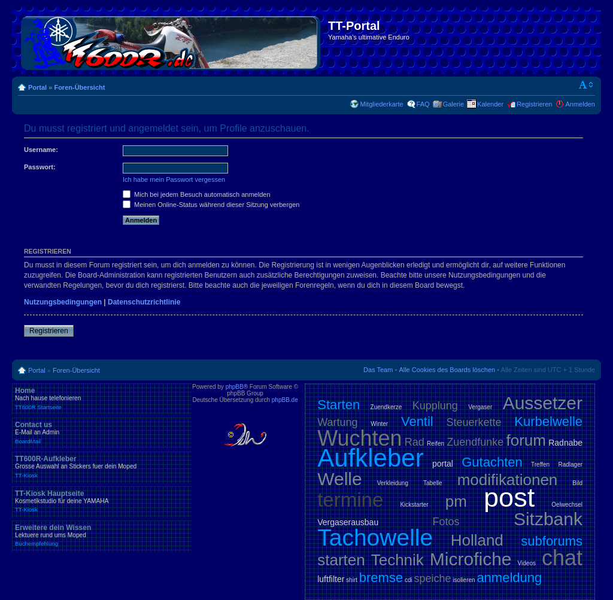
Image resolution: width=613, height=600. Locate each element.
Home (102, 398)
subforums (551, 541)
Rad (414, 442)
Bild (577, 483)
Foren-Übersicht (79, 87)
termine (350, 500)
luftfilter (330, 579)
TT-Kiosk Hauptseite (102, 501)
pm (456, 501)
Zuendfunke (475, 442)
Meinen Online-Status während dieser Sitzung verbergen (211, 204)
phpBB (235, 386)
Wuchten (359, 438)
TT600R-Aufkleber (102, 467)
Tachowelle (375, 537)
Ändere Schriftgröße (586, 85)
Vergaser (480, 407)
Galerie (453, 104)
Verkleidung (392, 483)
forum (526, 440)
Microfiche (471, 559)
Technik (397, 560)
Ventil (417, 421)
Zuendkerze (386, 407)
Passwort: (40, 166)
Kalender (490, 104)
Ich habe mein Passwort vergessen (174, 179)
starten (341, 560)
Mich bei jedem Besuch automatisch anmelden (197, 194)
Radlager (570, 464)
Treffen (540, 464)
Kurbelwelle (548, 421)
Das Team (378, 369)
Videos (527, 563)
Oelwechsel (566, 504)
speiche (432, 578)
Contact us (102, 432)
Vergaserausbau (347, 522)
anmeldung (509, 577)
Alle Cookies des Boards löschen (447, 369)
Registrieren (534, 104)
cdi (408, 580)
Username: (41, 149)
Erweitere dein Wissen (102, 535)
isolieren (464, 580)
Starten (338, 404)
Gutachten (492, 462)
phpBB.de (285, 400)
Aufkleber (370, 458)
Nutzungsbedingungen (63, 302)
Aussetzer (542, 403)
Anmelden (580, 104)
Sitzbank (548, 519)
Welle (339, 479)
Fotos (446, 522)
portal (442, 463)
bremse (381, 577)
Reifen (435, 443)
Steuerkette (474, 422)
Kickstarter (414, 504)
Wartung (337, 422)
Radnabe (565, 442)
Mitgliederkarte (381, 104)
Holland (477, 540)
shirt (351, 580)
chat (562, 558)
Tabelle (432, 483)
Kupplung (435, 406)
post (509, 497)
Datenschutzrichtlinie (144, 302)
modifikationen (507, 480)
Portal (37, 87)
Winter (379, 424)
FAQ (423, 104)
